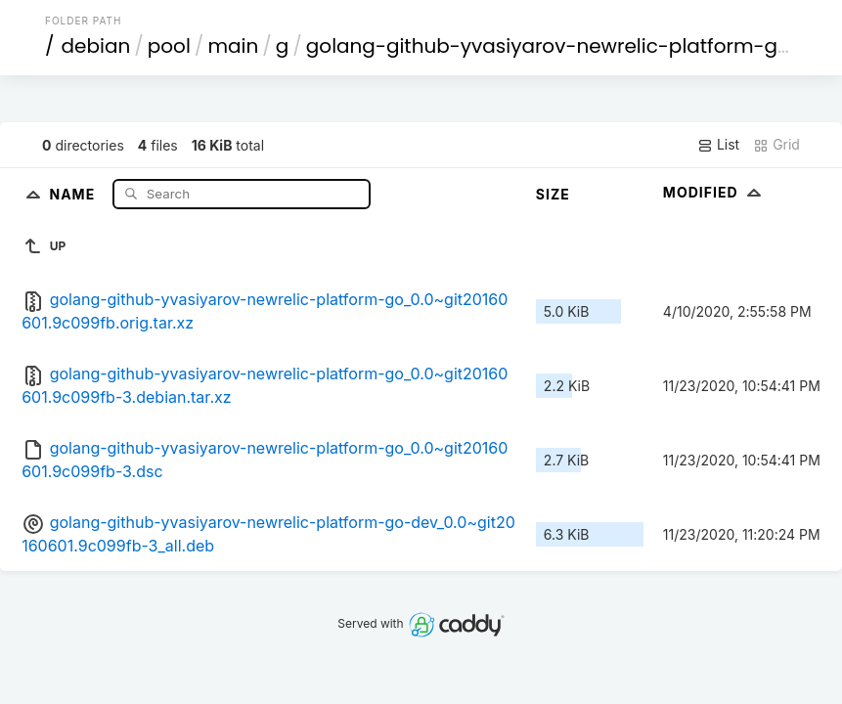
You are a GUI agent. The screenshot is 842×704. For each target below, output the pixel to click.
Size (553, 194)
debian (96, 46)
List (718, 145)
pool (169, 46)
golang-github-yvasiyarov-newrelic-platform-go (548, 46)
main (232, 46)
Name (74, 193)
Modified (714, 192)
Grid (776, 145)
